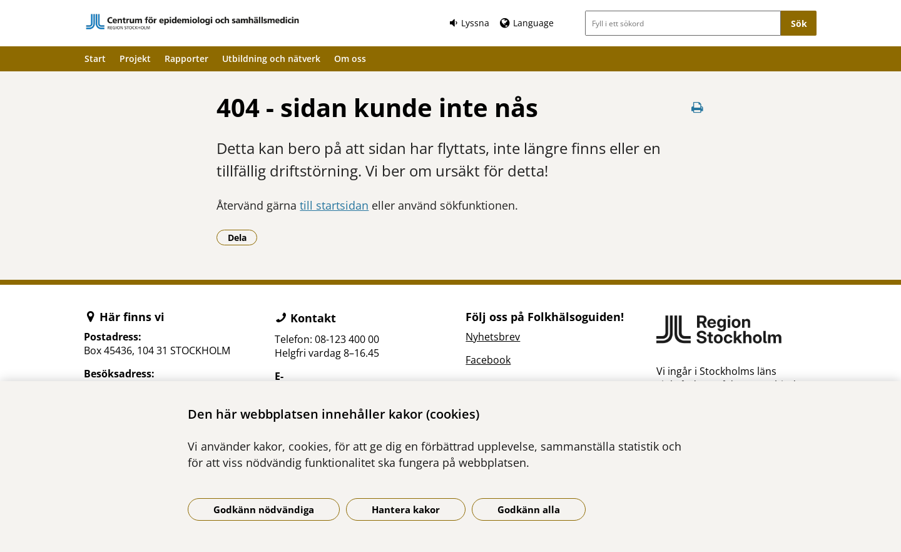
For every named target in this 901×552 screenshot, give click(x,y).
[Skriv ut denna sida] (697, 107)
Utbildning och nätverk (271, 58)
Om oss (350, 58)
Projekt (135, 58)
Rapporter (186, 58)
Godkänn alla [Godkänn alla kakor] (528, 509)
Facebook (488, 360)
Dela (243, 237)
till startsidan (334, 205)
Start (95, 58)
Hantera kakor (406, 509)
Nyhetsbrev (493, 337)
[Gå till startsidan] (192, 22)
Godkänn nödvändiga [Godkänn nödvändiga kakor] (263, 509)
